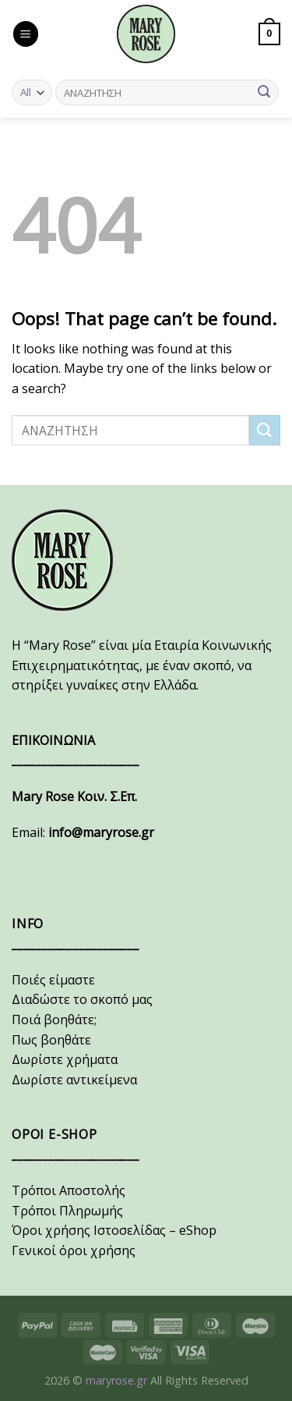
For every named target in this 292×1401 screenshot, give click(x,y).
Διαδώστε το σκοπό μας (82, 999)
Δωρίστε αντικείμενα (74, 1079)
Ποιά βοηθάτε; (54, 1019)
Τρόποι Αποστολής (68, 1190)
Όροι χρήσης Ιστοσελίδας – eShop (114, 1230)
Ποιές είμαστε (53, 979)
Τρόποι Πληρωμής (67, 1210)
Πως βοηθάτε (51, 1039)
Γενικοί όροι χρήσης (73, 1250)
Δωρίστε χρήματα (65, 1059)
